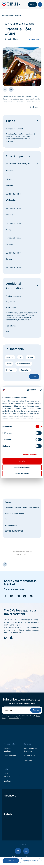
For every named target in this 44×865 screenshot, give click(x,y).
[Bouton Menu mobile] (40, 4)
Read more (33, 107)
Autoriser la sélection (22, 467)
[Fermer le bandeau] (41, 390)
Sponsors (28, 760)
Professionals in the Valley (30, 749)
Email (18, 851)
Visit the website (30, 861)
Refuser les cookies (22, 473)
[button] (11, 89)
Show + (34, 377)
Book (32, 4)
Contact (11, 861)
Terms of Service (14, 718)
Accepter (22, 461)
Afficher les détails (30, 454)
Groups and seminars (8, 749)
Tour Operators (10, 755)
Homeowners (29, 755)
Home (4, 15)
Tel (26, 851)
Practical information (8, 775)
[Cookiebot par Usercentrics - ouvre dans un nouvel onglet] (27, 390)
